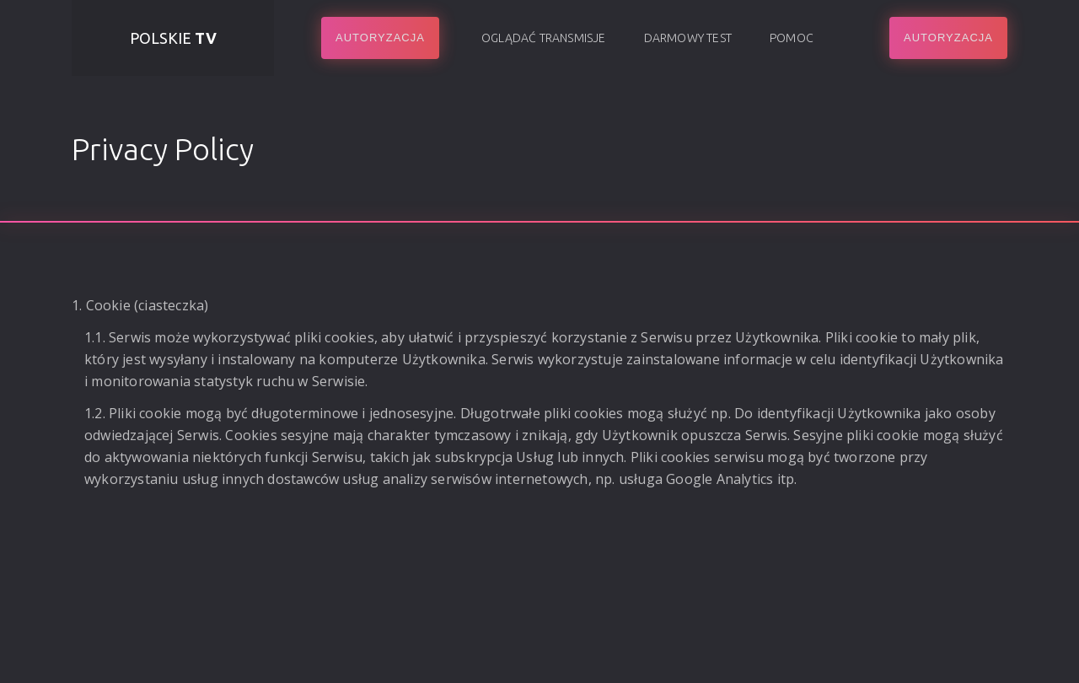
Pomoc (791, 38)
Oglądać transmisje (543, 38)
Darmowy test (688, 38)
